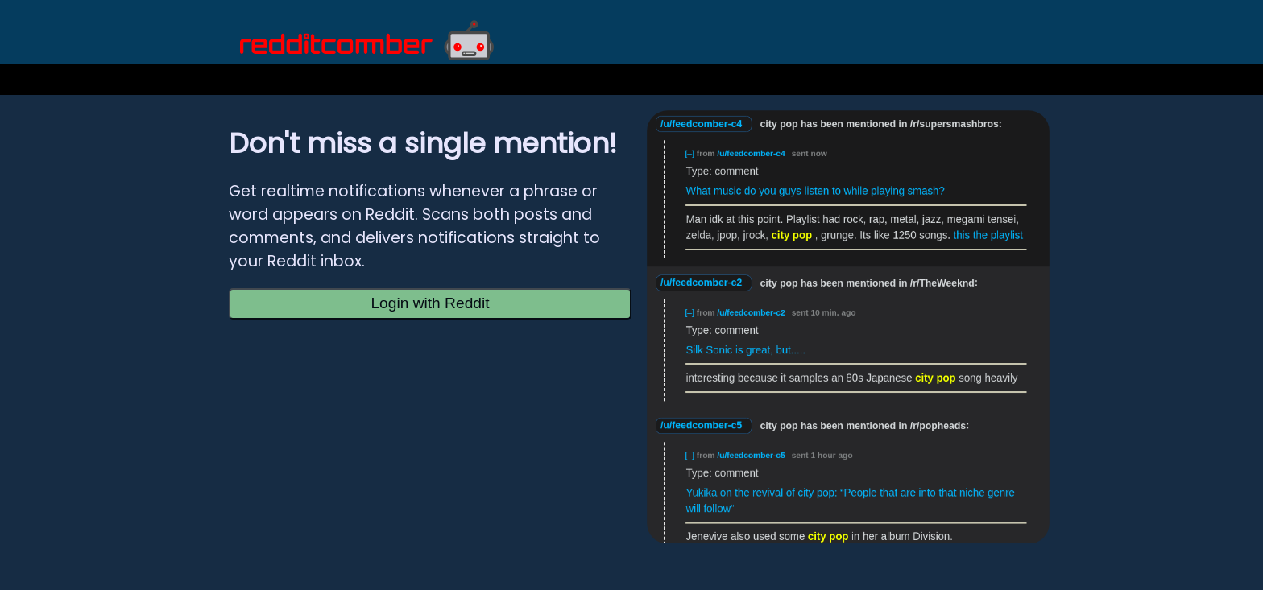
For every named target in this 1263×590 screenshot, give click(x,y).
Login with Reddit (430, 303)
